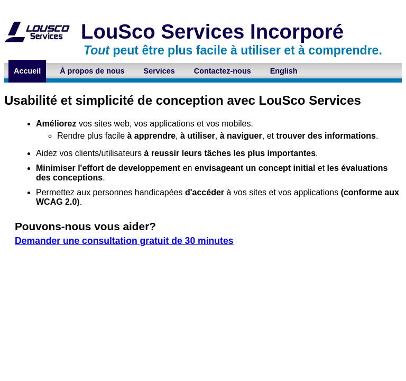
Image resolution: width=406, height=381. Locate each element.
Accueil (27, 71)
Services (159, 71)
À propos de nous (92, 71)
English (284, 71)
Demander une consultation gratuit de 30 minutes (124, 240)
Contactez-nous (222, 71)
